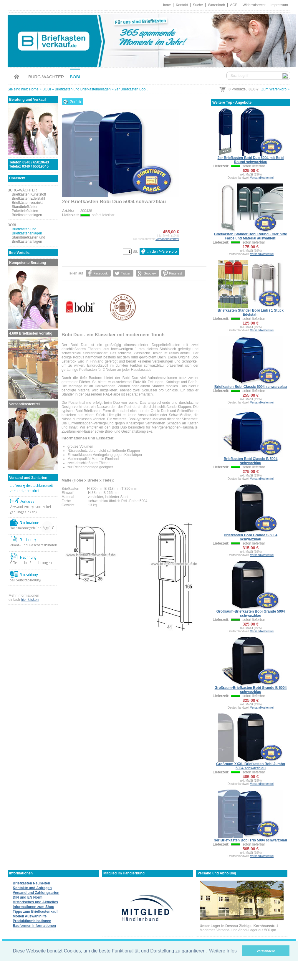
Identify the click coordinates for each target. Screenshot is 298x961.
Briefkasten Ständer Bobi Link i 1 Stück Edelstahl (251, 312)
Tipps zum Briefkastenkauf (35, 911)
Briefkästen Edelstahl (28, 198)
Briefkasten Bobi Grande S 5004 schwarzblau (250, 537)
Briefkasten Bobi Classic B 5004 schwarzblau (251, 461)
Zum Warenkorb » (275, 89)
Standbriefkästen (25, 207)
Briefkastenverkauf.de (149, 39)
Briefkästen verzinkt (27, 203)
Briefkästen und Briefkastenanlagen (82, 89)
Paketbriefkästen (25, 211)
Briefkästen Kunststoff (29, 194)
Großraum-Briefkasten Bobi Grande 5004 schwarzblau (250, 613)
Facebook (100, 273)
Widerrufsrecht (254, 5)
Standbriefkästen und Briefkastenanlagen (28, 239)
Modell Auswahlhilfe (30, 916)
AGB (233, 5)
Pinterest (175, 273)
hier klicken (30, 600)
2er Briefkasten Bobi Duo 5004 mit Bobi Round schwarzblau (251, 160)
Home (166, 5)
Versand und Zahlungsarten (36, 893)
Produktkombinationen (32, 921)
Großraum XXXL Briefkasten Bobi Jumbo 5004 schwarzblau (250, 766)
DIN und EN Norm (27, 897)
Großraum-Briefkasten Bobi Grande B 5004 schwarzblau (251, 690)
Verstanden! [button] (266, 951)
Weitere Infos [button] (223, 950)
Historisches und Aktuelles (35, 902)
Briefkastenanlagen (27, 215)
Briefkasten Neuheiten (31, 883)
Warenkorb (216, 5)
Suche (198, 5)
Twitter (125, 273)
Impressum (279, 5)
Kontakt (182, 5)
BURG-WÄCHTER (46, 77)
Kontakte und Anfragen (32, 888)
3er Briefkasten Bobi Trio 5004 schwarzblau (250, 840)
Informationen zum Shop (33, 907)
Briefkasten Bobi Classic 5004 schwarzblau (250, 387)
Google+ (150, 273)
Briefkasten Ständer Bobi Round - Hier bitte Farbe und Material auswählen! (250, 236)
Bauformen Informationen (34, 926)
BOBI (75, 77)
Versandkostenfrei (167, 239)
